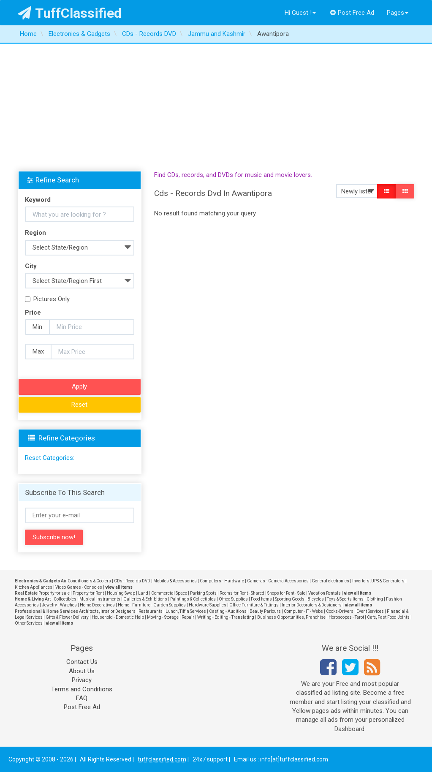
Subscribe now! (54, 537)
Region (35, 232)
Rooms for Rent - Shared (242, 593)
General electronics (330, 581)
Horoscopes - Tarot (346, 617)
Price (33, 312)
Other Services (29, 623)
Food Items (261, 599)
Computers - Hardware (222, 581)
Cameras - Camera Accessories (278, 581)
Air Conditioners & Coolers (86, 581)
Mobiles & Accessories (175, 581)
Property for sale (54, 593)
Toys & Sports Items (345, 599)
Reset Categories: (49, 458)
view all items (119, 587)
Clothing (375, 599)
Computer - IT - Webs (303, 611)
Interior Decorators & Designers (312, 605)
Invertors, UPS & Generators (378, 581)
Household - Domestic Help (118, 617)
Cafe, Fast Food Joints (388, 617)
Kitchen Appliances (33, 587)
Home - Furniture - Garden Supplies (152, 605)
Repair (188, 617)
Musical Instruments (99, 599)
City (31, 266)
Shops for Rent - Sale (286, 593)
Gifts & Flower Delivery (67, 617)
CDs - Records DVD (132, 581)
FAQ (81, 698)
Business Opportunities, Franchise (291, 617)
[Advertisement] (216, 107)
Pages (397, 12)
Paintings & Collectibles (193, 599)
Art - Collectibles (60, 599)
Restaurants (151, 611)
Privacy (82, 680)
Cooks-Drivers (339, 611)
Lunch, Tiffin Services (186, 611)
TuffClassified (70, 13)
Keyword (38, 200)
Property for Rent (88, 593)
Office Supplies (233, 599)
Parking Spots (203, 593)
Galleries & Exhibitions (145, 599)
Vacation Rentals (324, 593)
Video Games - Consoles (78, 587)
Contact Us (82, 662)
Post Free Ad (352, 12)
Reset (79, 404)
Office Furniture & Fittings (254, 605)
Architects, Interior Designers (107, 611)
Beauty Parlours (265, 611)
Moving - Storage (163, 617)
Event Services (370, 611)
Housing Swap (121, 593)
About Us (82, 671)
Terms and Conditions (81, 689)
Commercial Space (169, 593)
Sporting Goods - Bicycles (299, 599)
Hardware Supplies (207, 605)
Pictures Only (47, 299)
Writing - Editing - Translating (225, 617)
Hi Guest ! (300, 12)
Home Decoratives (97, 605)
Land (143, 593)
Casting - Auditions (228, 611)
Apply (79, 386)
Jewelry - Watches (59, 605)
